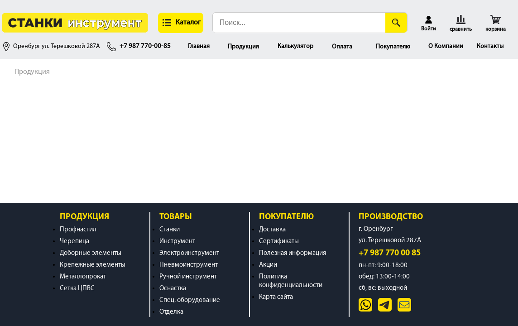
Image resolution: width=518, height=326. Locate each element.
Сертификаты (279, 241)
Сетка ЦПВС (77, 288)
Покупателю (393, 46)
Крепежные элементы (92, 265)
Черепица (74, 241)
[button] (180, 23)
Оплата (342, 46)
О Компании (445, 46)
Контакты (490, 46)
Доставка (272, 229)
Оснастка (172, 288)
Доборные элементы (90, 253)
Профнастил (78, 229)
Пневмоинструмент (188, 265)
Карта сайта (276, 297)
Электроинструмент (189, 253)
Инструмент (177, 241)
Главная (199, 46)
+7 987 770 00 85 (390, 253)
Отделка (171, 312)
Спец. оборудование (189, 300)
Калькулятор (295, 46)
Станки (169, 229)
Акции (268, 265)
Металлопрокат (83, 276)
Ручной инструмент (188, 276)
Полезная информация (292, 253)
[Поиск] (396, 23)
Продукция (243, 46)
